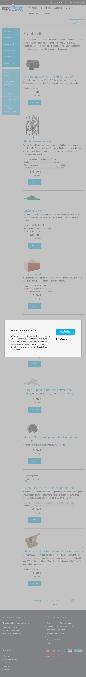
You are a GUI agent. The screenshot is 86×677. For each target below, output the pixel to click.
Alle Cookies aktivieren (65, 332)
